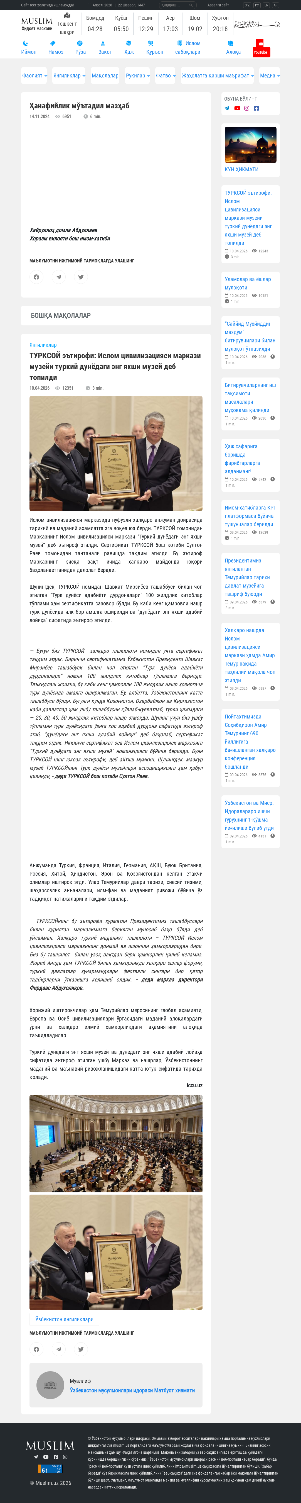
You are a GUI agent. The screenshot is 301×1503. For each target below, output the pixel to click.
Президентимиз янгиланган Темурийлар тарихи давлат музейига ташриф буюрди (247, 577)
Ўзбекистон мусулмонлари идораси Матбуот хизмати (132, 1390)
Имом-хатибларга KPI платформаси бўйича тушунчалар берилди (250, 516)
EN (266, 5)
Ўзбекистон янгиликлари (64, 1319)
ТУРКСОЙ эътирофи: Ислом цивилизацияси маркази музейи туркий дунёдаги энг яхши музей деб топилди (248, 217)
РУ (257, 5)
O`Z (247, 5)
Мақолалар (105, 75)
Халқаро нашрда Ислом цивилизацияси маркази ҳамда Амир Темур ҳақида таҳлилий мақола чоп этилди (250, 655)
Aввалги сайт (218, 5)
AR (275, 5)
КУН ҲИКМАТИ (241, 169)
